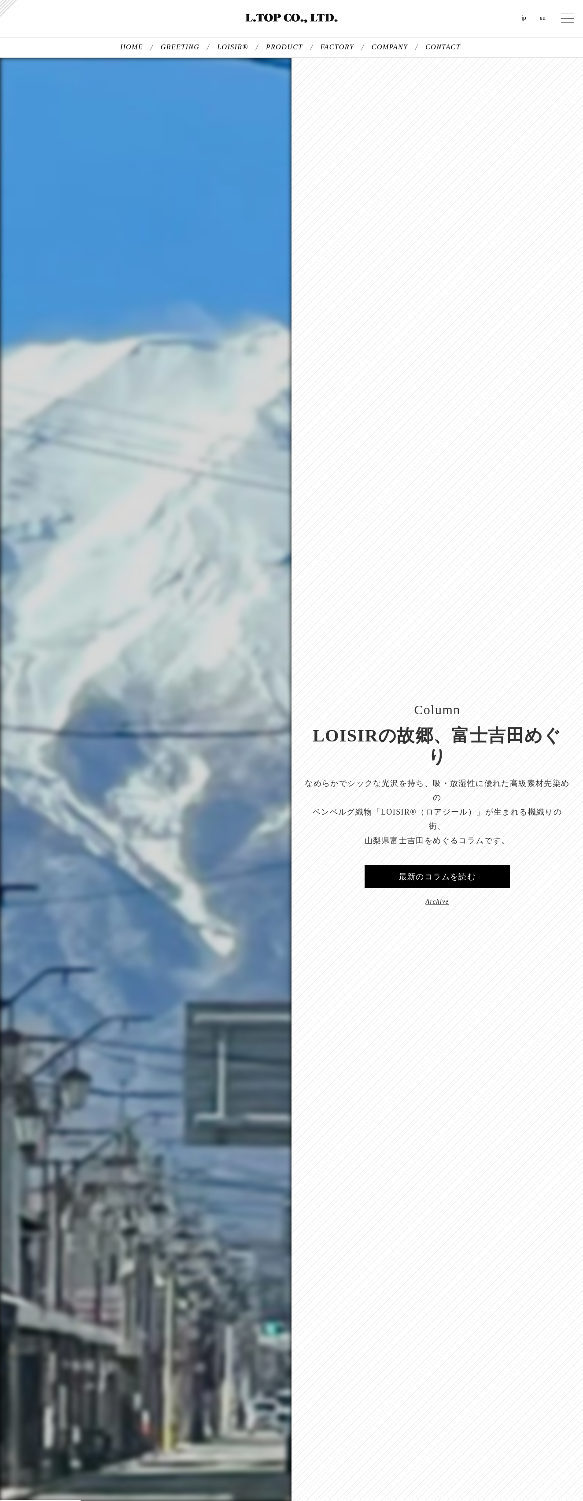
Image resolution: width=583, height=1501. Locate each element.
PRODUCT (284, 47)
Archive (437, 901)
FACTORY (337, 47)
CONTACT (443, 47)
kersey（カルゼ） (9, 9)
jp (523, 18)
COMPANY (390, 47)
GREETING (180, 47)
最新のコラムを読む (437, 876)
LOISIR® (232, 47)
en (543, 18)
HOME (131, 47)
